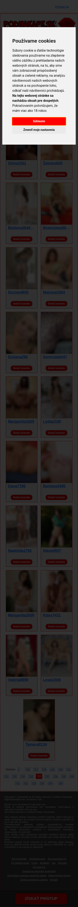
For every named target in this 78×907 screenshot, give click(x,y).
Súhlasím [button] (39, 121)
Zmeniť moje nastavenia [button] (39, 129)
